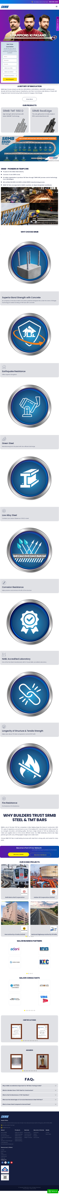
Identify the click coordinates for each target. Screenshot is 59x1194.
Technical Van (27, 1134)
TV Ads (47, 1132)
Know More (29, 99)
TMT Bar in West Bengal (6, 1140)
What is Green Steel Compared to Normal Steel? (17, 1104)
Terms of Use (33, 1188)
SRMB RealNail (18, 1137)
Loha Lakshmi (27, 1135)
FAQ (2, 1139)
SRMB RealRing (18, 1140)
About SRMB (4, 1132)
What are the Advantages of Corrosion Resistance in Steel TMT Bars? (23, 1099)
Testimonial (4, 1156)
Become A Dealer (19, 854)
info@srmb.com (6, 1127)
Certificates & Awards (6, 1137)
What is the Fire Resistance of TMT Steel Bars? (16, 1095)
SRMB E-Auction (28, 1137)
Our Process (4, 1134)
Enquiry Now (58, 23)
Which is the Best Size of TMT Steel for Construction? (18, 1090)
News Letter (48, 1134)
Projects (35, 1135)
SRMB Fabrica (18, 1135)
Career (2, 1149)
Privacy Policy (26, 1188)
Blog (2, 1153)
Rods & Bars (27, 1132)
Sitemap (3, 1158)
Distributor (36, 1132)
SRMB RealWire (18, 1139)
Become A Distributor (40, 855)
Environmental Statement (7, 1144)
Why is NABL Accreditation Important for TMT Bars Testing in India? (22, 1085)
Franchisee (36, 1137)
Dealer (35, 1134)
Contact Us (3, 1154)
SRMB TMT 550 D (19, 1132)
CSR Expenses (4, 1142)
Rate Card (3, 1151)
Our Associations (5, 1135)
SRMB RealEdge (18, 1134)
